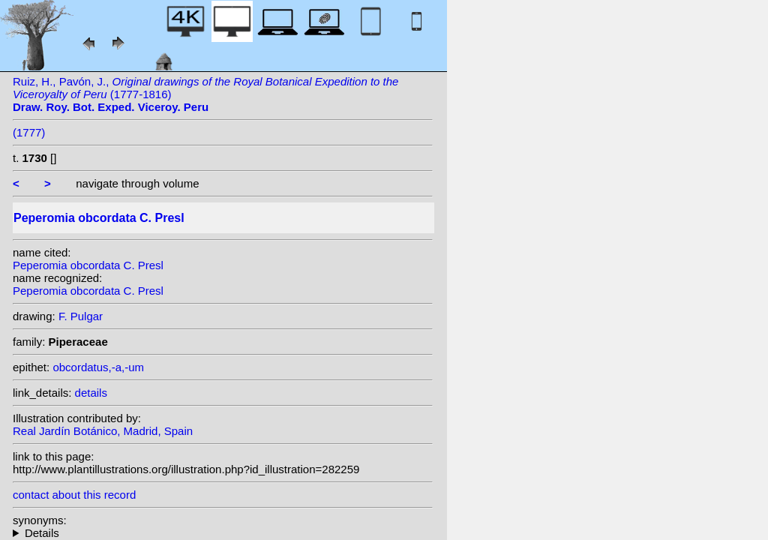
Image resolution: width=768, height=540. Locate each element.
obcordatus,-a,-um (98, 367)
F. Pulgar (80, 316)
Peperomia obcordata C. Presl (88, 265)
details (91, 392)
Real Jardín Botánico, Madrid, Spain (103, 430)
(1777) (29, 132)
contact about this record (74, 494)
